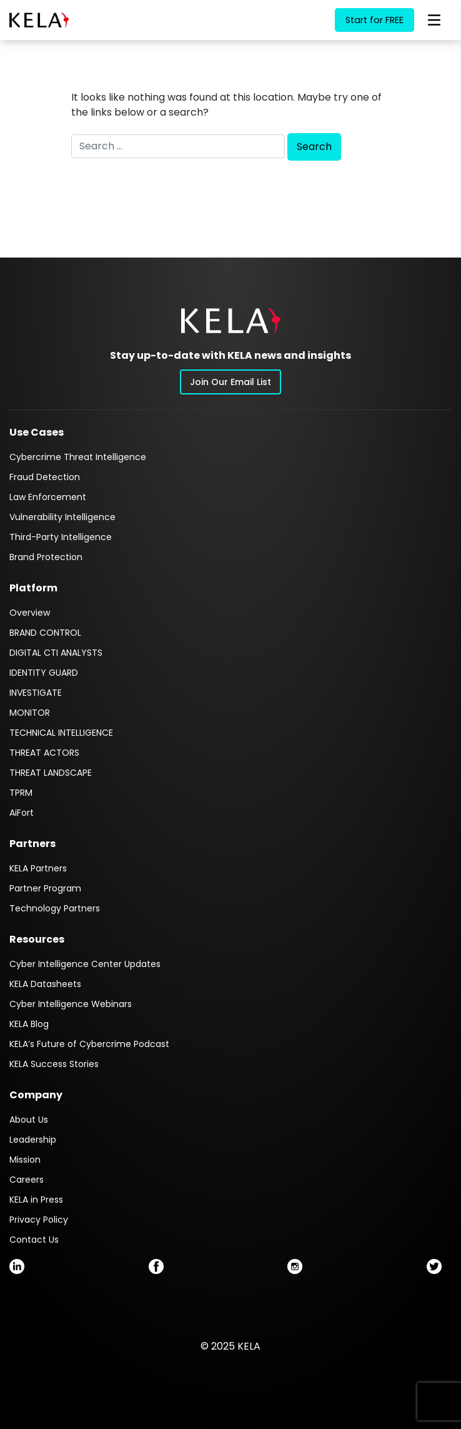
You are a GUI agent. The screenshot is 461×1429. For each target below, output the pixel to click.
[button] (230, 320)
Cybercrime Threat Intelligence (77, 457)
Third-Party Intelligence (60, 537)
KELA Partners (38, 868)
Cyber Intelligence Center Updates (85, 964)
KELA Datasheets (45, 984)
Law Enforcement (47, 497)
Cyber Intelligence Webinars (70, 1004)
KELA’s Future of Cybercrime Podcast (89, 1044)
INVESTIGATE (35, 692)
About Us (28, 1119)
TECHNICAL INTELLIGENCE (61, 732)
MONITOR (29, 712)
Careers (26, 1179)
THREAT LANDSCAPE (50, 772)
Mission (25, 1159)
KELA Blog (29, 1024)
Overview (29, 612)
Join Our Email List (230, 382)
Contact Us (34, 1239)
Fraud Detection (44, 477)
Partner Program (45, 888)
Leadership (32, 1139)
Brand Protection (45, 557)
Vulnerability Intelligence (62, 517)
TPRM (20, 792)
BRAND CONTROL (45, 632)
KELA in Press (36, 1199)
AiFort (21, 812)
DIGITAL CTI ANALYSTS (55, 652)
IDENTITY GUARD (43, 672)
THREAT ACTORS (44, 752)
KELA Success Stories (54, 1064)
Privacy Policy (38, 1219)
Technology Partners (54, 908)
